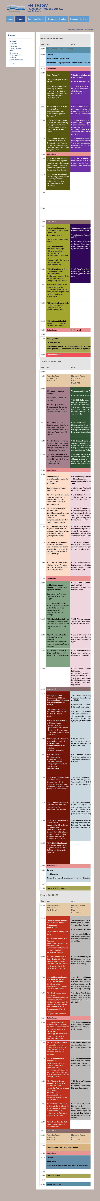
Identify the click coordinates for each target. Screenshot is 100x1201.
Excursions (14, 53)
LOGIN (12, 64)
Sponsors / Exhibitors (79, 19)
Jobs (11, 51)
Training (13, 57)
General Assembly (16, 60)
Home (10, 19)
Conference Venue (36, 19)
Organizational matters (57, 19)
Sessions (13, 44)
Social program (15, 55)
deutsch (71, 30)
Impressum (79, 30)
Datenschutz (89, 30)
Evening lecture (15, 48)
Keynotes (13, 46)
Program (20, 19)
